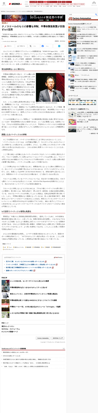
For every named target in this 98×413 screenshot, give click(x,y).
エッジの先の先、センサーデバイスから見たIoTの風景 (29, 281)
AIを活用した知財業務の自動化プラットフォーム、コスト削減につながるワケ (87, 114)
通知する (22, 46)
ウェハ (10, 247)
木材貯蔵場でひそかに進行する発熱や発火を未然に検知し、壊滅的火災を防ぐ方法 (27, 359)
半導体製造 (37, 247)
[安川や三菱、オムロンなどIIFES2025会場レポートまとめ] (26, 261)
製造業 (48, 247)
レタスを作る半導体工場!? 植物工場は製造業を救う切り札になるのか (34, 313)
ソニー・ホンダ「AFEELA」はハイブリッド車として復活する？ (87, 129)
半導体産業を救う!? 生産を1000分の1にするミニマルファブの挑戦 (33, 300)
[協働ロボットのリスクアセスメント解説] (20, 270)
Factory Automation (11, 11)
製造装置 (29, 247)
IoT (5, 247)
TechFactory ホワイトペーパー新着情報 (14, 348)
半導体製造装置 (56, 247)
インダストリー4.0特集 (74, 99)
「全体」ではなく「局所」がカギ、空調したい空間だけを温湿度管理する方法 (25, 366)
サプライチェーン (9, 249)
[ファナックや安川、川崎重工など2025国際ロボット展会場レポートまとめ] (32, 264)
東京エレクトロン (19, 247)
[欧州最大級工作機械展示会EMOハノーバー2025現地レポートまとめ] (30, 267)
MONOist (3, 11)
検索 (96, 14)
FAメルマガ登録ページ (10, 332)
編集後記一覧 (94, 133)
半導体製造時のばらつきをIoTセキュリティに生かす (28, 287)
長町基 (57, 41)
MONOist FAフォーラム (11, 329)
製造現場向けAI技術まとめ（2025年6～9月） (16, 352)
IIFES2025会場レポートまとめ (11, 356)
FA (43, 247)
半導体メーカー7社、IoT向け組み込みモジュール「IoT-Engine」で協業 (35, 307)
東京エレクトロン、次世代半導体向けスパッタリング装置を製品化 (34, 294)
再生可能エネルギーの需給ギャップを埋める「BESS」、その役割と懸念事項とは (26, 363)
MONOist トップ (58, 338)
